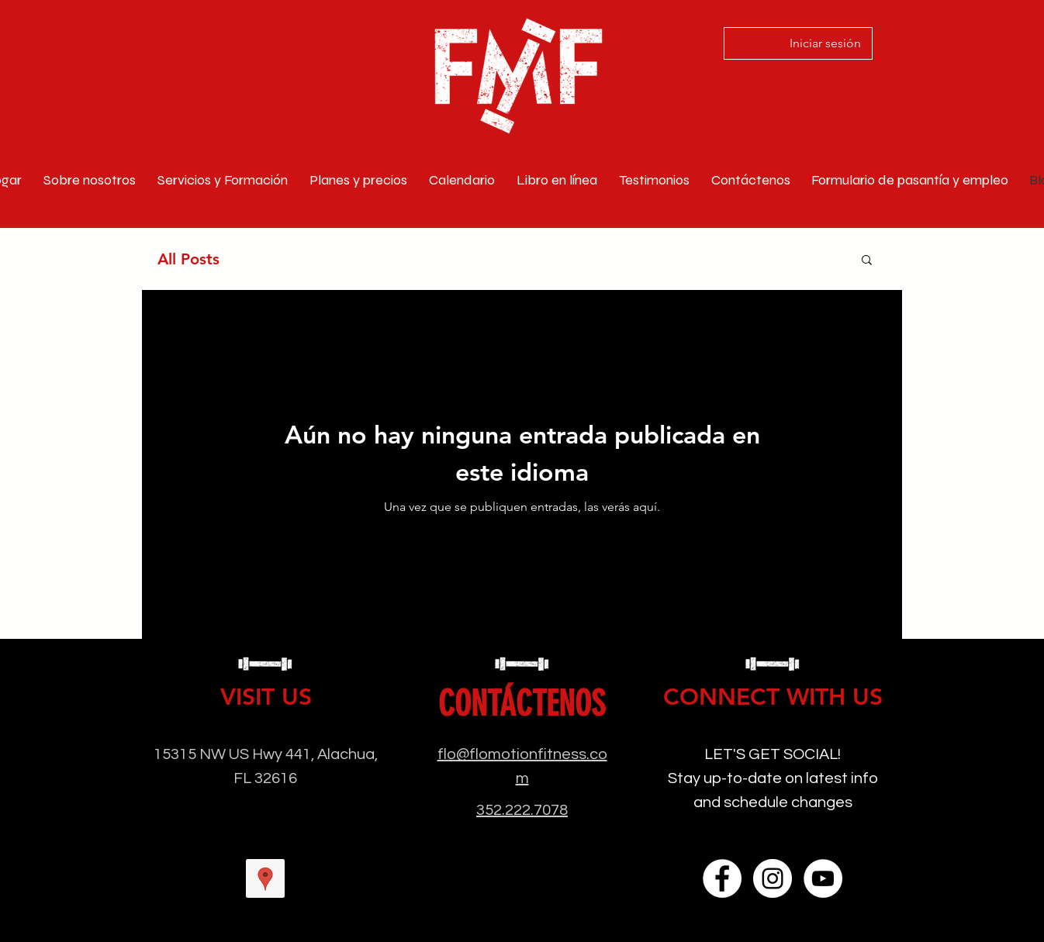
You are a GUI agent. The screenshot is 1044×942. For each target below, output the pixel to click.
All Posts (188, 259)
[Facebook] (722, 878)
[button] (866, 261)
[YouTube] (823, 878)
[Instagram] (772, 878)
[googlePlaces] (265, 878)
